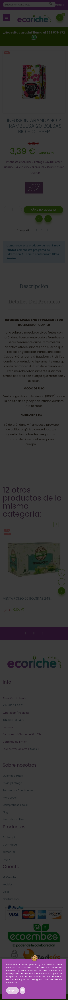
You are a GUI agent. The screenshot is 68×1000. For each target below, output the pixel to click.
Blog (5, 812)
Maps (33, 749)
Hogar (6, 859)
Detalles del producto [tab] (34, 301)
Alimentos (9, 852)
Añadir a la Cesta (43, 210)
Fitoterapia (9, 837)
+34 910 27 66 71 (13, 705)
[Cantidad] (13, 209)
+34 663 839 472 (13, 720)
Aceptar (12, 990)
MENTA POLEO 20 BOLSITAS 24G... (27, 598)
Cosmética (10, 844)
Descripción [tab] (34, 286)
